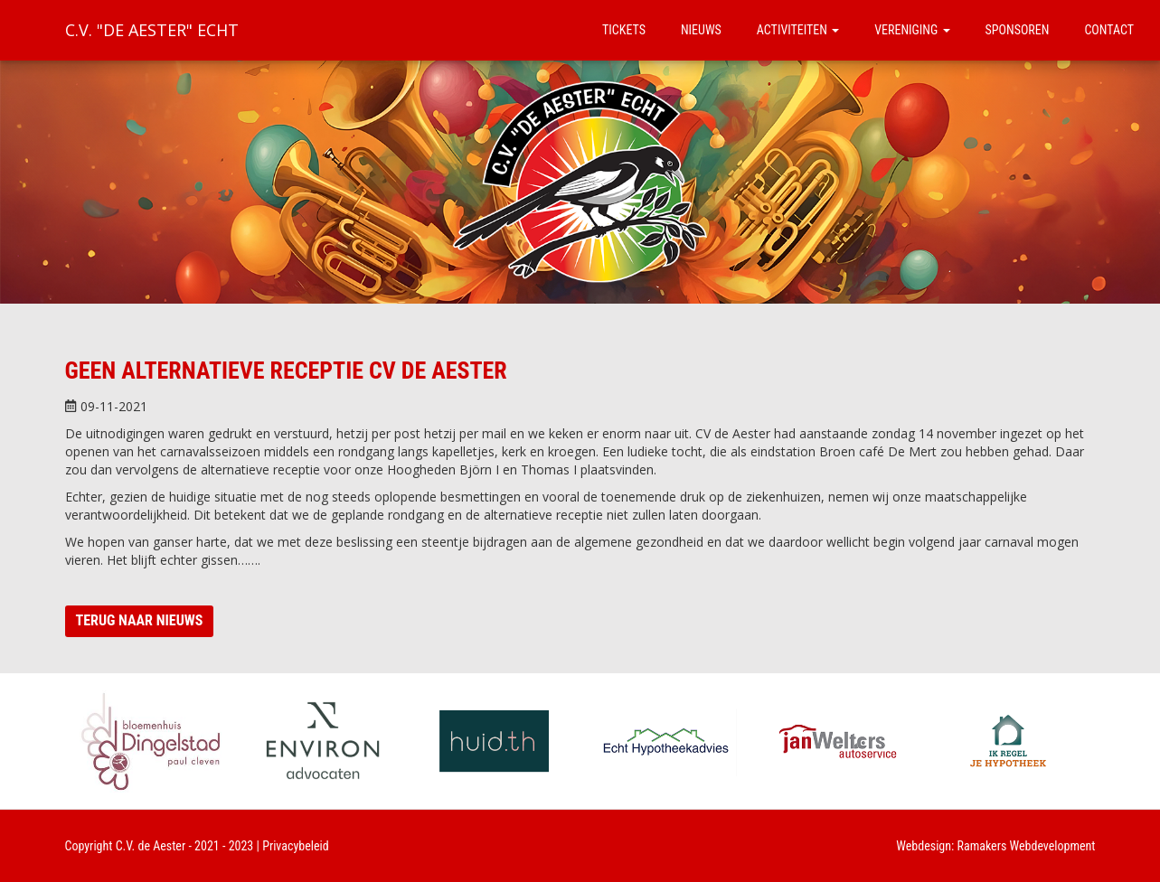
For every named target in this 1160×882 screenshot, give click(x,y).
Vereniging (911, 30)
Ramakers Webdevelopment (1026, 846)
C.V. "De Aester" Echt (152, 30)
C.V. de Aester (151, 846)
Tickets (624, 30)
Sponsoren (1018, 30)
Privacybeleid (295, 846)
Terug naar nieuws (139, 620)
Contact (1109, 30)
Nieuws (701, 30)
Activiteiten (798, 30)
